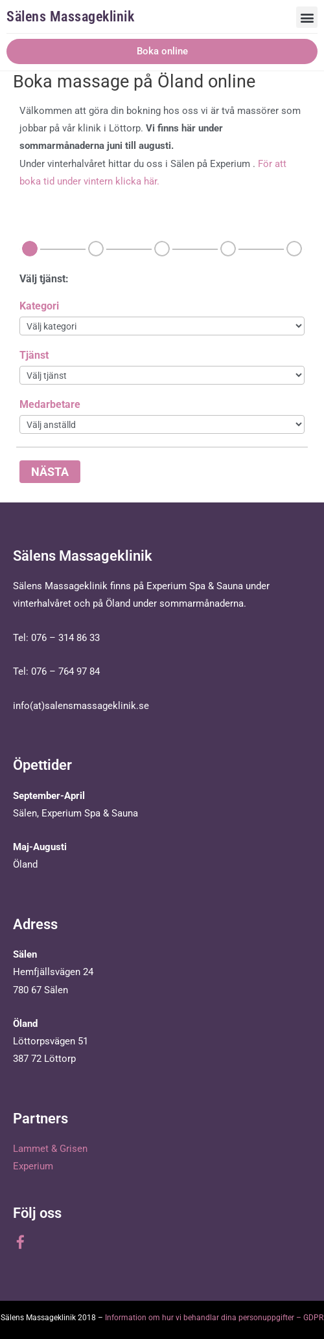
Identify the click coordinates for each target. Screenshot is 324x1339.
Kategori (39, 306)
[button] (307, 17)
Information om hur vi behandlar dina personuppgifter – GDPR (214, 1317)
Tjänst (34, 355)
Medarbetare (49, 404)
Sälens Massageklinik (70, 16)
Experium (33, 1166)
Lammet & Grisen (50, 1148)
